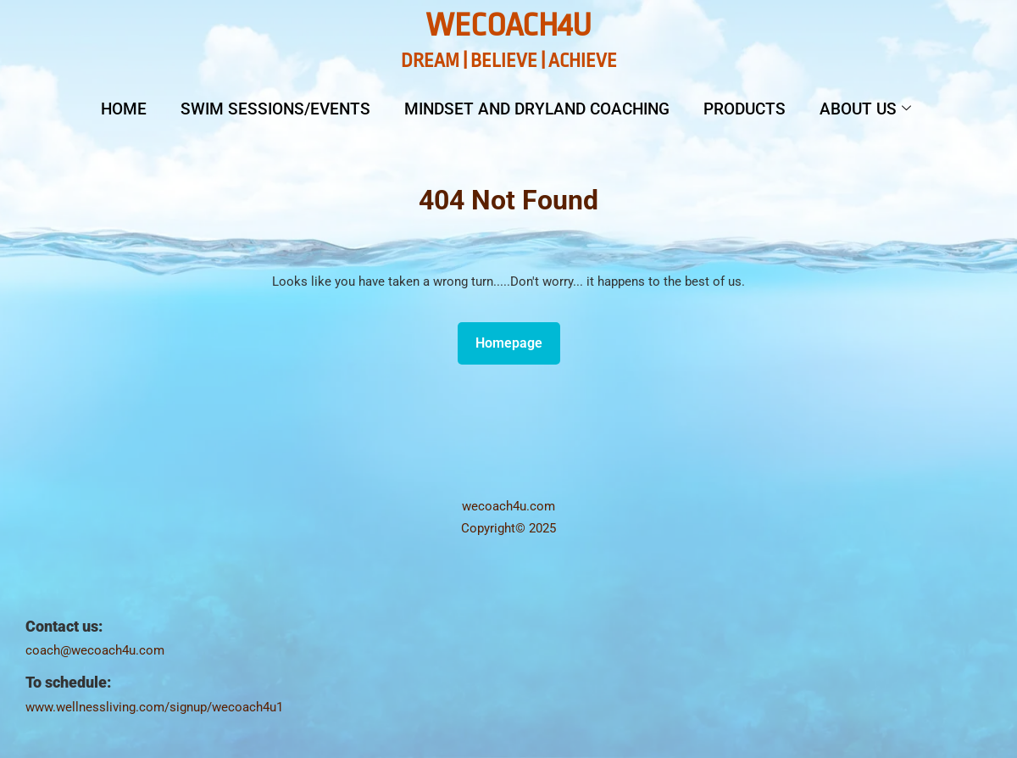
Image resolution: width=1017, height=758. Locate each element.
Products (744, 109)
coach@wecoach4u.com (94, 650)
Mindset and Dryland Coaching (537, 109)
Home (124, 109)
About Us (865, 109)
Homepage (515, 338)
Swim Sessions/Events (275, 109)
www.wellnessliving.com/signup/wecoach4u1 (154, 707)
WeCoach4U (508, 25)
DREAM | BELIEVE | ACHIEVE (509, 61)
